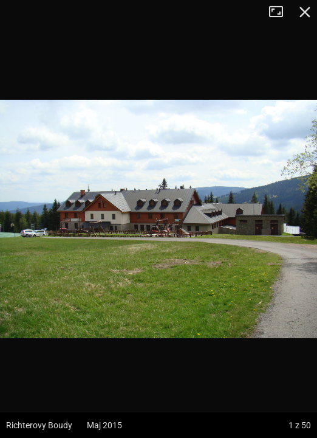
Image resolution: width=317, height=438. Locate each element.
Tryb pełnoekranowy (280, 12)
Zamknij (305, 12)
